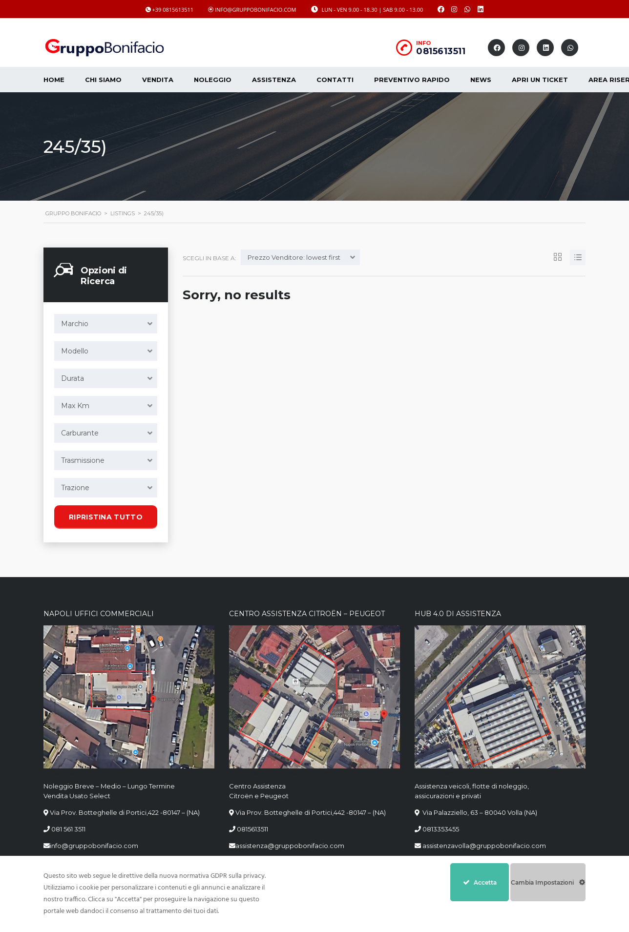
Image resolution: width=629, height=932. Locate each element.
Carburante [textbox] (80, 433)
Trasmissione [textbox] (83, 460)
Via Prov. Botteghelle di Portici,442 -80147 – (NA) (310, 812)
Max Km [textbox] (75, 405)
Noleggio (212, 79)
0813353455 (440, 829)
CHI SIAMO (103, 79)
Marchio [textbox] (74, 323)
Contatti (335, 79)
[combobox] (105, 323)
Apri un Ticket (540, 79)
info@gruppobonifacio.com (94, 845)
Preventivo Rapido (412, 79)
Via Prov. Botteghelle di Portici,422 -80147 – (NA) (125, 812)
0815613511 (440, 51)
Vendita (157, 79)
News (480, 79)
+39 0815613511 (173, 9)
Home (53, 79)
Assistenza (274, 79)
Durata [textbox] (72, 378)
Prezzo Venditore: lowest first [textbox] (294, 257)
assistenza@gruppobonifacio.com (289, 845)
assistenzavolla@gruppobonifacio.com (483, 845)
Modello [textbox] (74, 351)
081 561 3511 (68, 829)
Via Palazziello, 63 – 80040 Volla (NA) (479, 812)
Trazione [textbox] (75, 487)
